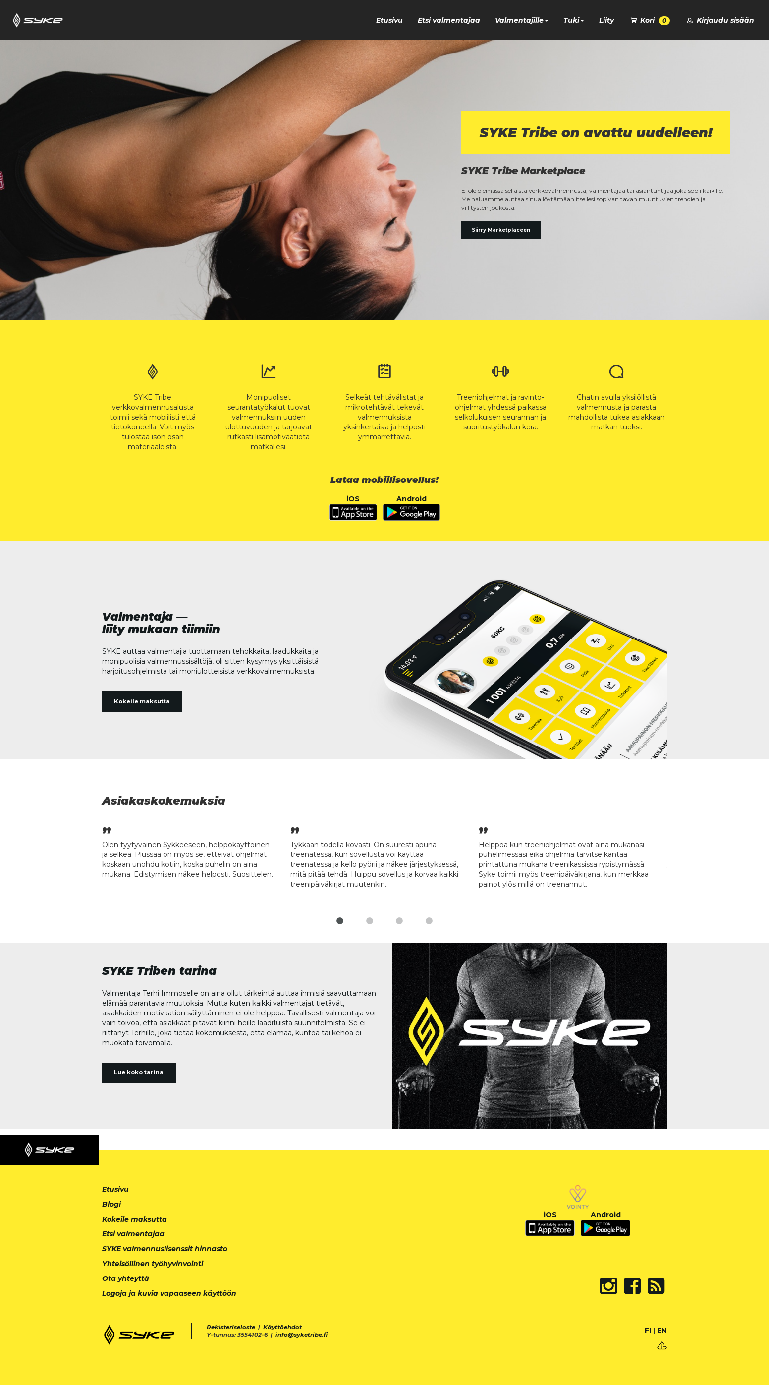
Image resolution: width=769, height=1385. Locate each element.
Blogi (111, 1204)
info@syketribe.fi (301, 1335)
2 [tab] (370, 921)
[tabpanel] (196, 851)
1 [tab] (340, 921)
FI (648, 1330)
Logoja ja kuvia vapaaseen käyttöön (169, 1293)
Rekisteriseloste (231, 1327)
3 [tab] (399, 921)
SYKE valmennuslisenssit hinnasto (164, 1248)
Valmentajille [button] (522, 20)
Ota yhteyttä (125, 1278)
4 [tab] (429, 921)
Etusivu (389, 20)
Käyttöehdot (282, 1327)
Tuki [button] (573, 20)
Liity (606, 20)
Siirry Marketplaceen (501, 230)
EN (662, 1330)
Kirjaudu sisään (719, 20)
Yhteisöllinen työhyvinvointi (152, 1263)
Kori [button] (649, 20)
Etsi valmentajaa (449, 20)
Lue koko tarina (139, 1072)
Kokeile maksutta (142, 701)
